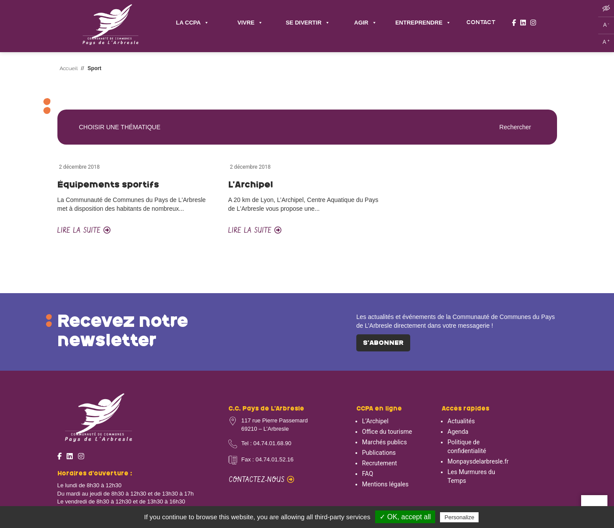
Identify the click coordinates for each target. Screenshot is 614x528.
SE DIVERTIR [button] (308, 23)
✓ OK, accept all (405, 517)
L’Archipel (375, 421)
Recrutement (379, 463)
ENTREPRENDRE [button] (423, 23)
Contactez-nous (261, 480)
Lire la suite (83, 230)
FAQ (367, 473)
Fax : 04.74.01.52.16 (267, 459)
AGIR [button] (365, 23)
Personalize (459, 517)
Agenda (457, 431)
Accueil (69, 68)
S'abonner (383, 343)
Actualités (461, 421)
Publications (379, 452)
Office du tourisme (387, 431)
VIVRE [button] (250, 23)
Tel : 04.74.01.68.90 (266, 443)
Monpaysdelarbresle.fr (478, 461)
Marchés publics (384, 442)
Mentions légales (385, 484)
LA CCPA (192, 23)
